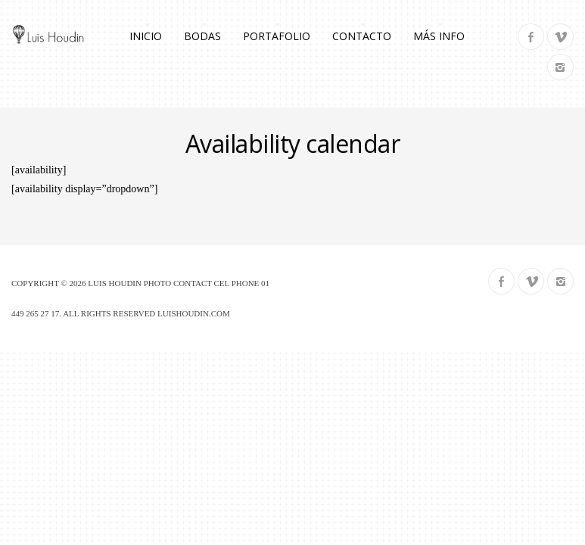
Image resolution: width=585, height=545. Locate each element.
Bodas (202, 36)
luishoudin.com (193, 313)
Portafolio (276, 36)
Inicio (145, 36)
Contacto (361, 36)
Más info (439, 36)
